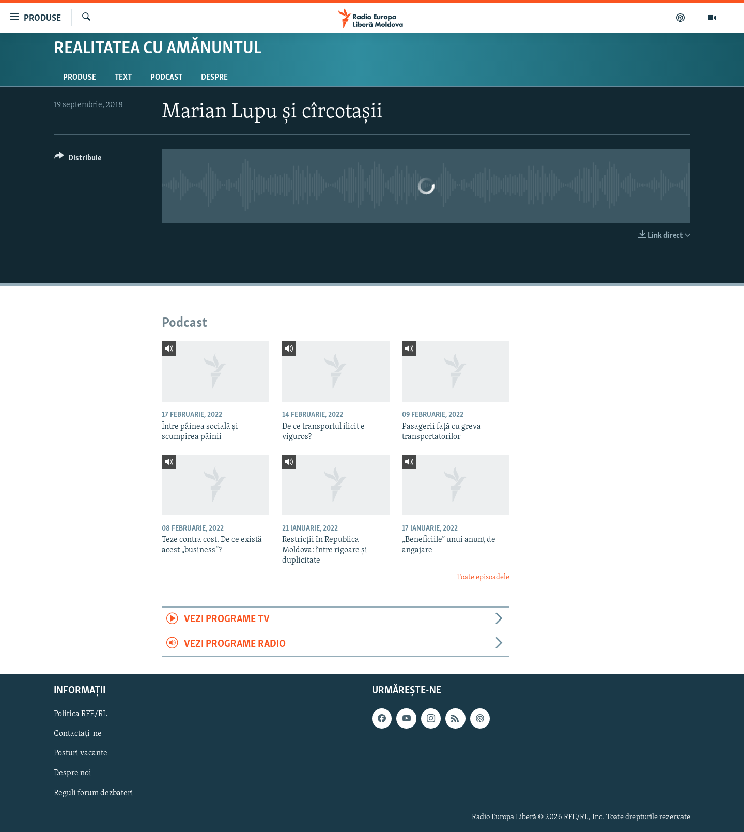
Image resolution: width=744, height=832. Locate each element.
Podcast (166, 77)
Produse (79, 77)
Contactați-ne (78, 734)
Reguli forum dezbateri (93, 793)
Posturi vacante (80, 753)
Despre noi (72, 773)
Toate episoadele (483, 577)
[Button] (77, 159)
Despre (214, 77)
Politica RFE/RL (80, 714)
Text (123, 77)
